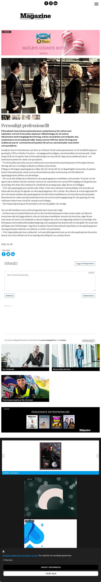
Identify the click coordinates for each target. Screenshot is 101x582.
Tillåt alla (51, 574)
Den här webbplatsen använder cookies (20, 555)
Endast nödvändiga (51, 567)
